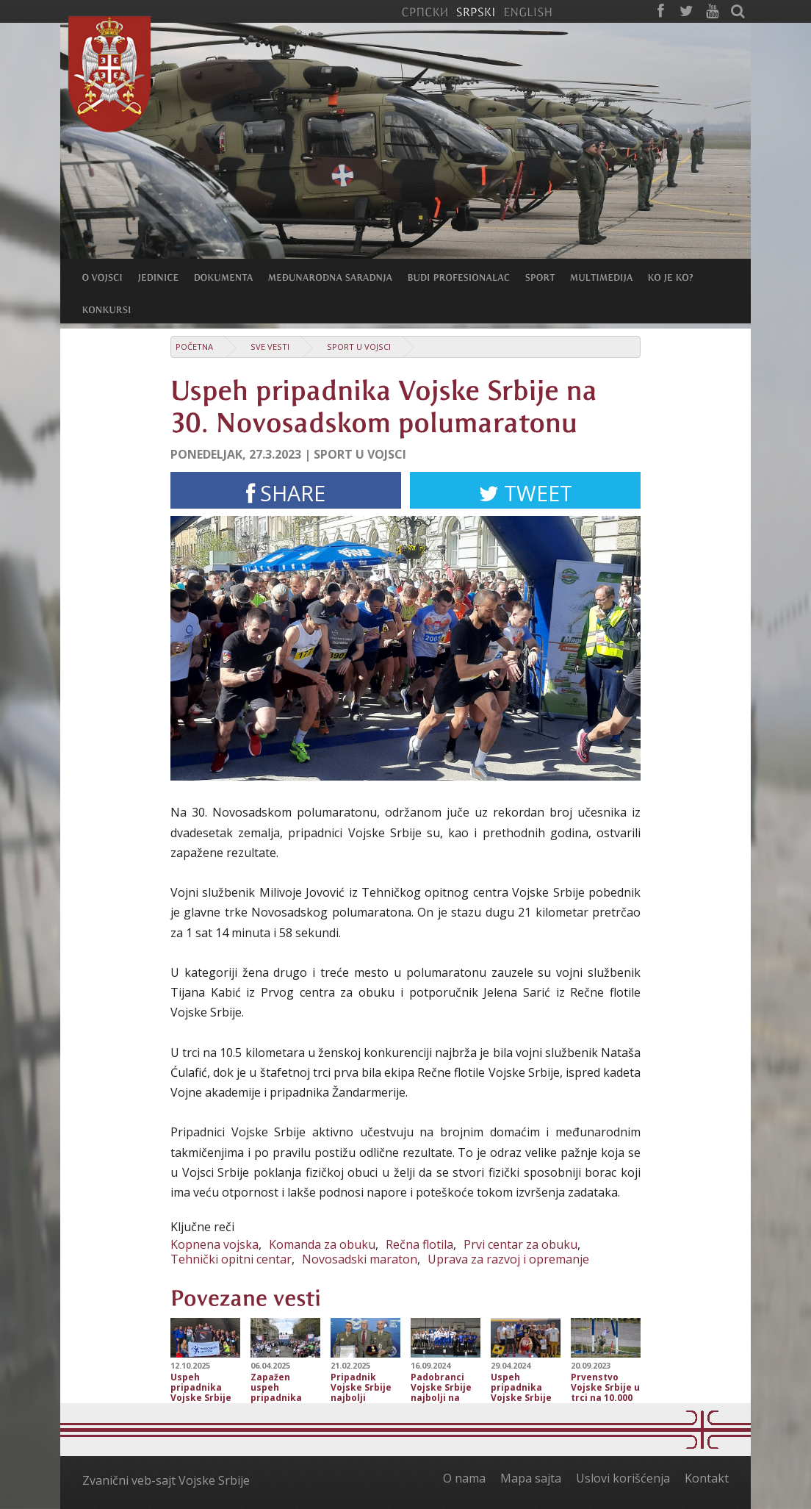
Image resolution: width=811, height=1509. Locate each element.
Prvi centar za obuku (520, 1244)
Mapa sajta (530, 1478)
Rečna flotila (419, 1244)
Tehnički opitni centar (231, 1259)
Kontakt (707, 1478)
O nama (464, 1478)
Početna (194, 346)
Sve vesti (269, 346)
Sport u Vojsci (359, 346)
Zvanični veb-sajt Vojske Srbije (166, 1480)
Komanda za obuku (322, 1244)
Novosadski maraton (359, 1259)
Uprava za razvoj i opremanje (508, 1259)
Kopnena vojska (214, 1244)
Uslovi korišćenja (623, 1478)
